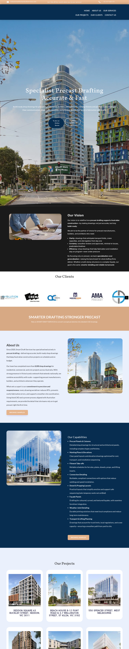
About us (96, 10)
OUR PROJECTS (81, 15)
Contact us (110, 15)
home (87, 10)
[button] (126, 297)
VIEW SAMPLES (72, 122)
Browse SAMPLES (17, 412)
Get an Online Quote (56, 123)
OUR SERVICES (109, 10)
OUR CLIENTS (97, 15)
